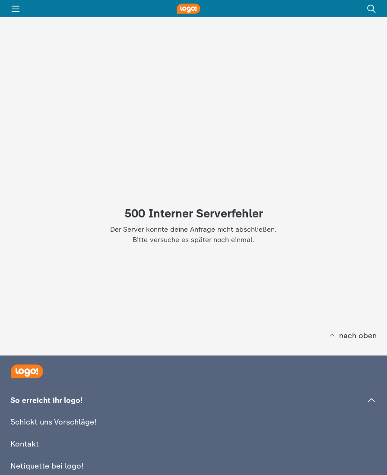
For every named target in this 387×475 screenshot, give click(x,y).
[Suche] (371, 8)
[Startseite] (26, 371)
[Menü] (15, 8)
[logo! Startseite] (193, 8)
